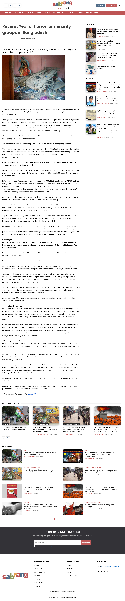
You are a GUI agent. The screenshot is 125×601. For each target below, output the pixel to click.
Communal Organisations (12, 19)
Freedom (99, 71)
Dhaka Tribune (33, 394)
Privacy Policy (51, 546)
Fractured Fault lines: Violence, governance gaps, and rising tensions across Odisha (74, 429)
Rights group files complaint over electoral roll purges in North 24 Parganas (107, 113)
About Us (101, 5)
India (25, 485)
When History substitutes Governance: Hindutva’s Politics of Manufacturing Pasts (108, 43)
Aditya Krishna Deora (40, 434)
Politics (26, 502)
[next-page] (8, 438)
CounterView (101, 117)
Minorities (38, 19)
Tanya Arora (68, 434)
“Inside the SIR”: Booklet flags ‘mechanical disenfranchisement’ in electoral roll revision (39, 489)
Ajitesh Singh (89, 509)
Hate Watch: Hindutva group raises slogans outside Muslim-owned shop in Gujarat (107, 55)
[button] (119, 5)
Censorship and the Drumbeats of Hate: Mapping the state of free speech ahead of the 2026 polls (106, 429)
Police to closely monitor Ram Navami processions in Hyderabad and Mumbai (108, 32)
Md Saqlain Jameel (8, 432)
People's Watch (102, 92)
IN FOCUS (90, 78)
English (60, 8)
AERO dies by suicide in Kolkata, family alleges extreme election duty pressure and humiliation (40, 507)
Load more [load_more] (61, 519)
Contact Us (112, 5)
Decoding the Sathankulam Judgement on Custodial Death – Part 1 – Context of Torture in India (108, 86)
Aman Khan (27, 511)
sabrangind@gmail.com (110, 566)
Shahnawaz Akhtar (103, 103)
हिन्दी (67, 8)
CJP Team (100, 137)
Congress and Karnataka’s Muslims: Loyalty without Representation (40, 454)
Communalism (27, 19)
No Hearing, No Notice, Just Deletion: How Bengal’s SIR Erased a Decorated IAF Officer (108, 99)
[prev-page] (3, 438)
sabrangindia (28, 493)
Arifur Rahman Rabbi (10, 39)
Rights (88, 91)
